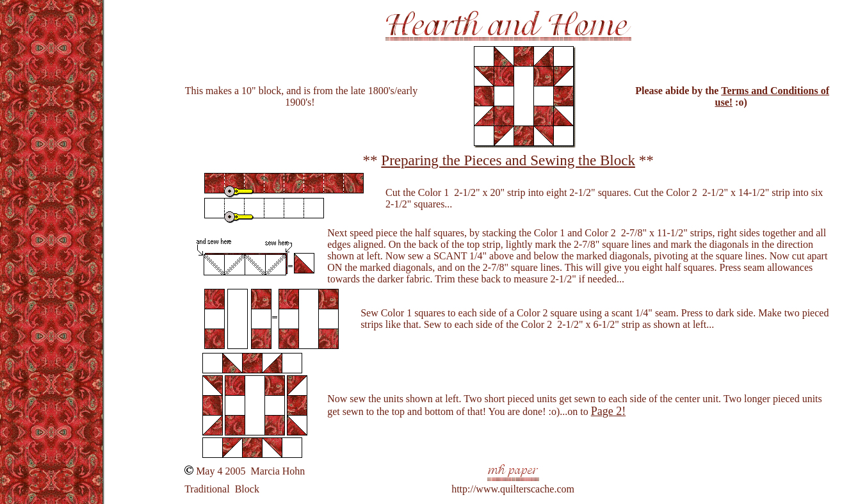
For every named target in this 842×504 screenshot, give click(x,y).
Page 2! (608, 411)
